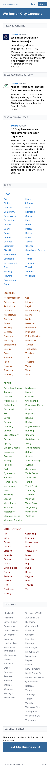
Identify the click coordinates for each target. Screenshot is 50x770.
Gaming (7, 593)
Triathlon (29, 494)
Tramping (30, 490)
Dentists (8, 332)
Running (29, 430)
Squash (29, 456)
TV (26, 589)
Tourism (29, 353)
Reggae (29, 576)
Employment (10, 344)
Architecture (10, 314)
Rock (28, 580)
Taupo (28, 690)
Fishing (7, 460)
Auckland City (32, 617)
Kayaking (8, 494)
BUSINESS (9, 293)
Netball (29, 392)
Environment (10, 263)
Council (7, 224)
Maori (28, 207)
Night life (29, 559)
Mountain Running (13, 520)
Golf (6, 469)
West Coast (9, 697)
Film (6, 585)
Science (29, 246)
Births (7, 203)
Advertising (9, 302)
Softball (29, 452)
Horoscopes (31, 542)
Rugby (28, 422)
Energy (7, 349)
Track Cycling (32, 486)
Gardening (30, 533)
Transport (30, 263)
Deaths (7, 237)
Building (8, 327)
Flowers (8, 275)
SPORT (7, 383)
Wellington (9, 693)
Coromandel (10, 634)
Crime (7, 233)
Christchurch (32, 626)
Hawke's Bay (10, 643)
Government (10, 280)
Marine (28, 314)
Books (7, 542)
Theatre (29, 585)
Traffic (28, 258)
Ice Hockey (9, 486)
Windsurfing (31, 511)
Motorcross (10, 507)
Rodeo (28, 409)
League (7, 499)
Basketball (9, 409)
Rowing (29, 418)
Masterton (30, 656)
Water (28, 370)
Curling (7, 439)
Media (28, 319)
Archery (8, 392)
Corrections (10, 220)
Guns (6, 284)
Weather (29, 271)
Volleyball (30, 499)
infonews (30, 203)
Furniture (8, 370)
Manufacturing (32, 310)
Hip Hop (29, 538)
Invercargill (31, 647)
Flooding (8, 271)
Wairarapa (9, 689)
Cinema (7, 546)
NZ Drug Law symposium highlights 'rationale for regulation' (25, 133)
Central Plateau (11, 630)
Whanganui (31, 711)
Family (7, 572)
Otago (7, 667)
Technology (31, 349)
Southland (9, 672)
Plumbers (30, 332)
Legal (28, 306)
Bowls (7, 418)
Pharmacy (30, 327)
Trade (28, 357)
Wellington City (21, 49)
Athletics (8, 396)
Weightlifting (31, 507)
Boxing (7, 422)
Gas (27, 297)
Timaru (29, 698)
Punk (28, 567)
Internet (29, 302)
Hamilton (29, 639)
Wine (27, 374)
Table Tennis (31, 473)
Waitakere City (32, 707)
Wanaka (29, 703)
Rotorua (29, 686)
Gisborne (8, 639)
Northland (9, 663)
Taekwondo (31, 477)
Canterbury (9, 626)
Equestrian (9, 452)
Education (9, 258)
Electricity (8, 340)
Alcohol (8, 310)
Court (6, 229)
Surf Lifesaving (33, 460)
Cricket (7, 430)
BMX (6, 413)
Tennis (28, 482)
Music (28, 555)
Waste (28, 366)
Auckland (8, 617)
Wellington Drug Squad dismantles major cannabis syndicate (24, 41)
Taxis (28, 254)
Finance (8, 357)
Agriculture (9, 306)
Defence (8, 241)
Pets (27, 220)
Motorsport (9, 511)
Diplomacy (9, 246)
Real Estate (31, 340)
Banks (7, 323)
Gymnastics (9, 473)
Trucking (29, 361)
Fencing (8, 456)
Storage (29, 344)
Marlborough (10, 655)
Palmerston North (34, 677)
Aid (5, 199)
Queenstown (31, 681)
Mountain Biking (12, 516)
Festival (7, 580)
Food (6, 361)
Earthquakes (10, 254)
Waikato (8, 684)
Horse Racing (10, 482)
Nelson (7, 659)
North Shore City (34, 673)
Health (28, 199)
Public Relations (33, 336)
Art (5, 533)
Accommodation (12, 297)
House (28, 546)
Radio (28, 572)
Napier (28, 660)
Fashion (8, 576)
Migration (30, 211)
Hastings (29, 643)
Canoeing (8, 426)
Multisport (30, 388)
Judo (6, 490)
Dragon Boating (12, 447)
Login (33, 4)
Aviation (8, 319)
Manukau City (32, 651)
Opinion (29, 216)
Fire (6, 267)
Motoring (30, 323)
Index (44, 764)
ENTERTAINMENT (13, 529)
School (29, 241)
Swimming (30, 469)
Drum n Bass (10, 567)
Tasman (8, 680)
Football (8, 464)
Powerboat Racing (34, 405)
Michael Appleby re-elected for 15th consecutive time (27, 88)
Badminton (9, 405)
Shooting (29, 435)
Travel (28, 267)
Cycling (7, 443)
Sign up (42, 4)
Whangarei (30, 720)
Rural (28, 237)
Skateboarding (32, 439)
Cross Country (11, 435)
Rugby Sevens (32, 426)
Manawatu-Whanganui (9, 649)
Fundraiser (9, 589)
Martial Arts (10, 503)
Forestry (8, 366)
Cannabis (15, 34)
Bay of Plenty (10, 622)
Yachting (29, 516)
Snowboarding (32, 447)
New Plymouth (32, 669)
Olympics (30, 396)
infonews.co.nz (10, 4)
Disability (8, 250)
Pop (27, 563)
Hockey (8, 477)
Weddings (30, 275)
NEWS (7, 194)
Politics (28, 229)
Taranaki (8, 676)
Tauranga (30, 694)
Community (9, 211)
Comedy (8, 555)
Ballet (6, 538)
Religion (29, 233)
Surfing (29, 464)
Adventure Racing (13, 388)
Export (7, 353)
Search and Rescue (35, 250)
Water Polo (31, 503)
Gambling (8, 374)
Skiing (28, 443)
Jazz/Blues (31, 550)
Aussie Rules (10, 400)
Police (28, 224)
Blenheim (30, 622)
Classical (8, 550)
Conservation (10, 216)
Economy (8, 336)
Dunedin (29, 630)
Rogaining (30, 413)
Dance (7, 563)
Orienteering (31, 400)
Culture (7, 559)
